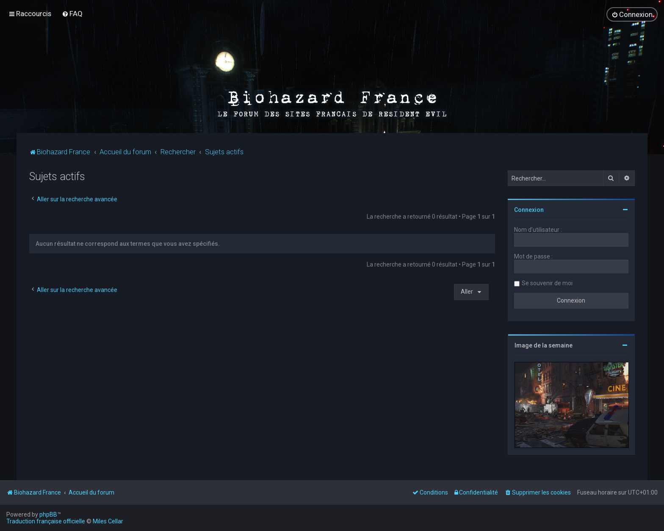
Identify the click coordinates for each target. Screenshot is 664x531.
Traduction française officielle (45, 521)
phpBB (48, 514)
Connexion (529, 209)
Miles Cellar (108, 521)
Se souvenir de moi (547, 282)
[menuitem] (72, 13)
